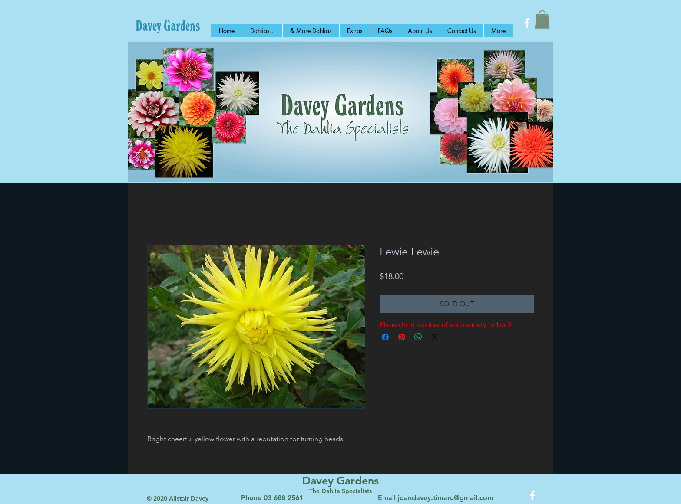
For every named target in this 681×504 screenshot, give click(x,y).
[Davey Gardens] (168, 25)
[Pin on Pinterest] (402, 337)
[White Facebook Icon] (526, 22)
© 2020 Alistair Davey (177, 498)
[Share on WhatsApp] (418, 337)
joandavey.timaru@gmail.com (445, 498)
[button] (542, 19)
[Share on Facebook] (385, 337)
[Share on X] (435, 337)
